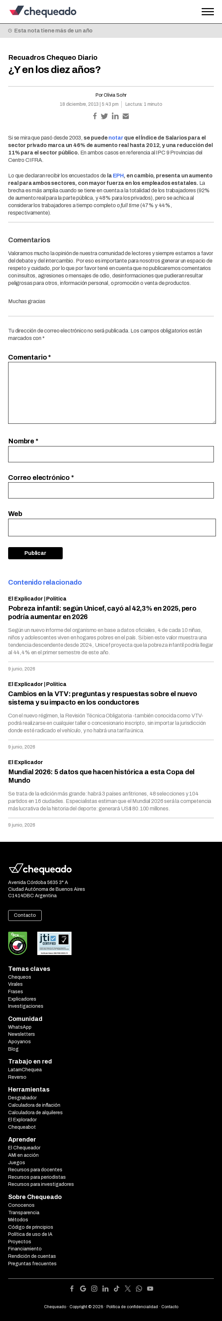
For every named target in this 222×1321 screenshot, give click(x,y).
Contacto (25, 915)
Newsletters (21, 1034)
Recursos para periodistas (37, 1177)
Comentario (29, 357)
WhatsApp (20, 1027)
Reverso (17, 1077)
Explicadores (22, 999)
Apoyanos (19, 1041)
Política (56, 599)
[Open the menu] (208, 12)
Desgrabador (22, 1097)
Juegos (16, 1162)
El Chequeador (24, 1147)
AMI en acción (23, 1155)
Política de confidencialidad (132, 1306)
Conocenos (21, 1205)
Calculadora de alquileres (35, 1112)
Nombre (23, 441)
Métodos (18, 1219)
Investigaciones (25, 1006)
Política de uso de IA (30, 1234)
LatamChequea (25, 1069)
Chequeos (19, 977)
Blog (13, 1049)
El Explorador (22, 1119)
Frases (15, 991)
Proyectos (19, 1241)
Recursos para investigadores (41, 1184)
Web (15, 513)
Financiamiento (25, 1248)
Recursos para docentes (35, 1169)
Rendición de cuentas (32, 1256)
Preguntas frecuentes (32, 1263)
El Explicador (25, 599)
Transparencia (23, 1212)
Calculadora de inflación (34, 1105)
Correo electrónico (41, 477)
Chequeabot (22, 1127)
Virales (15, 984)
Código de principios (30, 1227)
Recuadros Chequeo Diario (53, 57)
